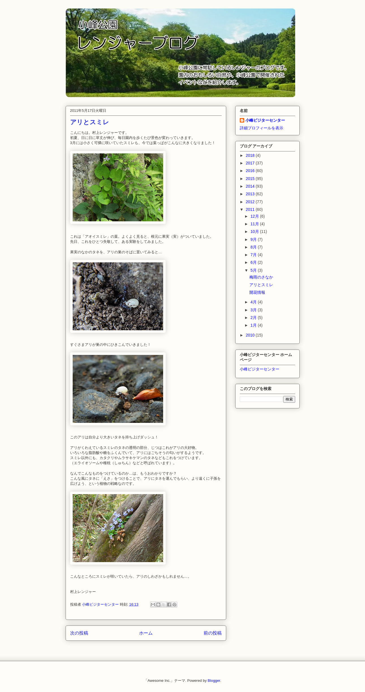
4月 (254, 302)
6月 (254, 262)
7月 (254, 254)
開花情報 (257, 292)
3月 (254, 310)
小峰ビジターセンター (265, 120)
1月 (254, 325)
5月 (254, 270)
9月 (254, 239)
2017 (251, 163)
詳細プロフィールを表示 (261, 128)
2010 (251, 335)
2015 (251, 178)
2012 (251, 202)
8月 (254, 247)
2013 (251, 194)
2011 (251, 209)
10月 (255, 231)
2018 (251, 155)
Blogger (214, 680)
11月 (255, 224)
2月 (254, 317)
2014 (251, 186)
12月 (255, 216)
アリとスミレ (261, 284)
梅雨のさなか (261, 277)
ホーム (146, 633)
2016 (251, 170)
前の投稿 (213, 633)
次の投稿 (79, 633)
